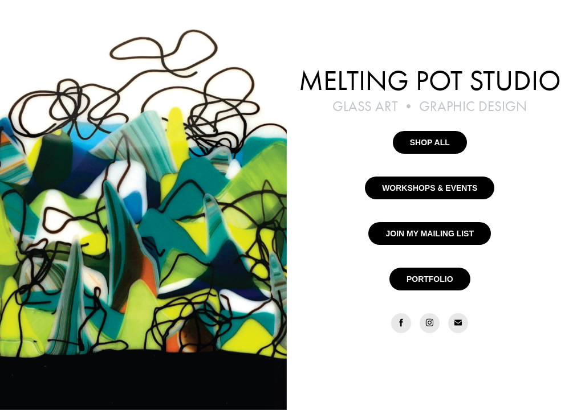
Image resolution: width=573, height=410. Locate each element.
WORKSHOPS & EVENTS (429, 187)
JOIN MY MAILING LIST (429, 233)
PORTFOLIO (430, 279)
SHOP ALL (430, 142)
